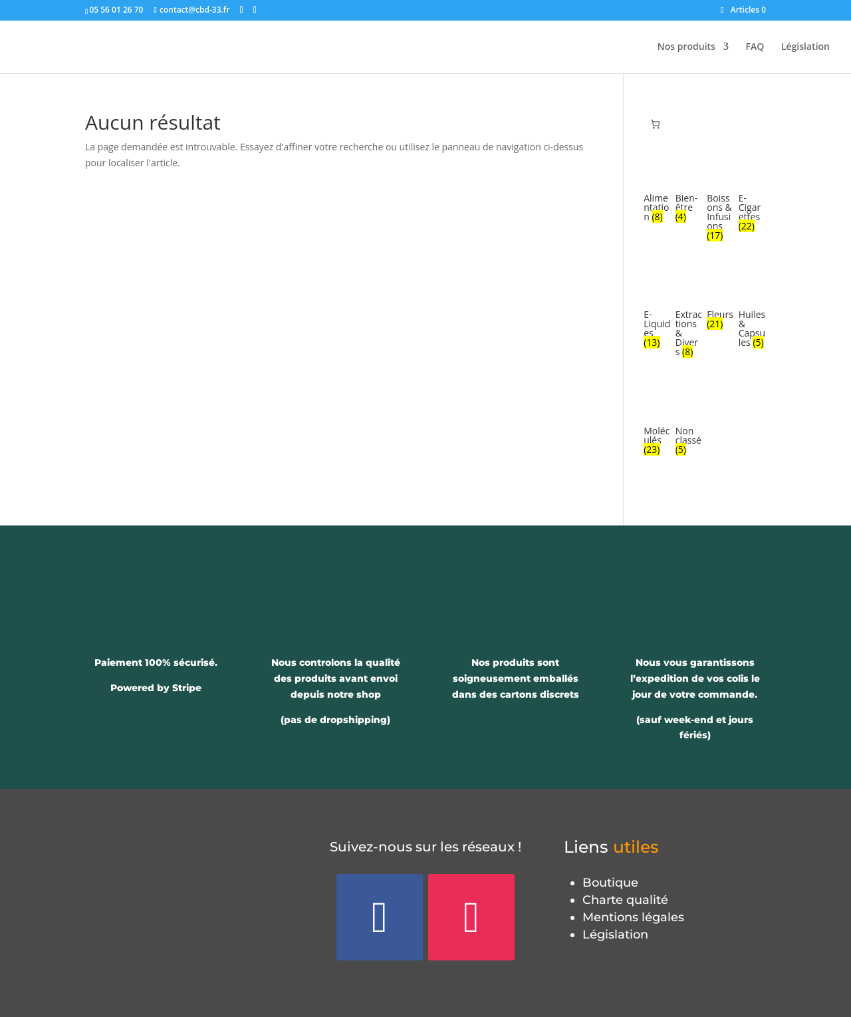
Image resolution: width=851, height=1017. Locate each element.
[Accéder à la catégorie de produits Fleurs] (720, 302)
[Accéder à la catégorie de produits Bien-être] (689, 191)
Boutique (610, 882)
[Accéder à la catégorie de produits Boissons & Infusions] (720, 200)
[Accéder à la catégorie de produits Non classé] (689, 424)
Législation (805, 47)
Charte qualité (625, 900)
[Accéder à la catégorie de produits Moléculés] (657, 424)
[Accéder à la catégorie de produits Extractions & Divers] (689, 316)
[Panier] (655, 124)
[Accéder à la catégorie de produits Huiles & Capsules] (752, 312)
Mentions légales (633, 917)
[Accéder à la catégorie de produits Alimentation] (657, 191)
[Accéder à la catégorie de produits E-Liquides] (657, 312)
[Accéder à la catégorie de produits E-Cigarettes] (752, 195)
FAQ (755, 47)
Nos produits (686, 47)
